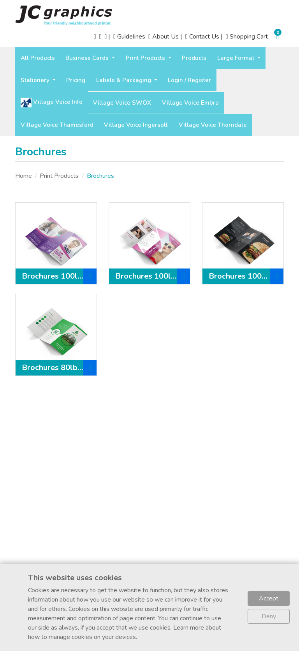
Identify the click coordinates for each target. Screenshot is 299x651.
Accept (268, 598)
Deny (269, 616)
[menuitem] (37, 58)
